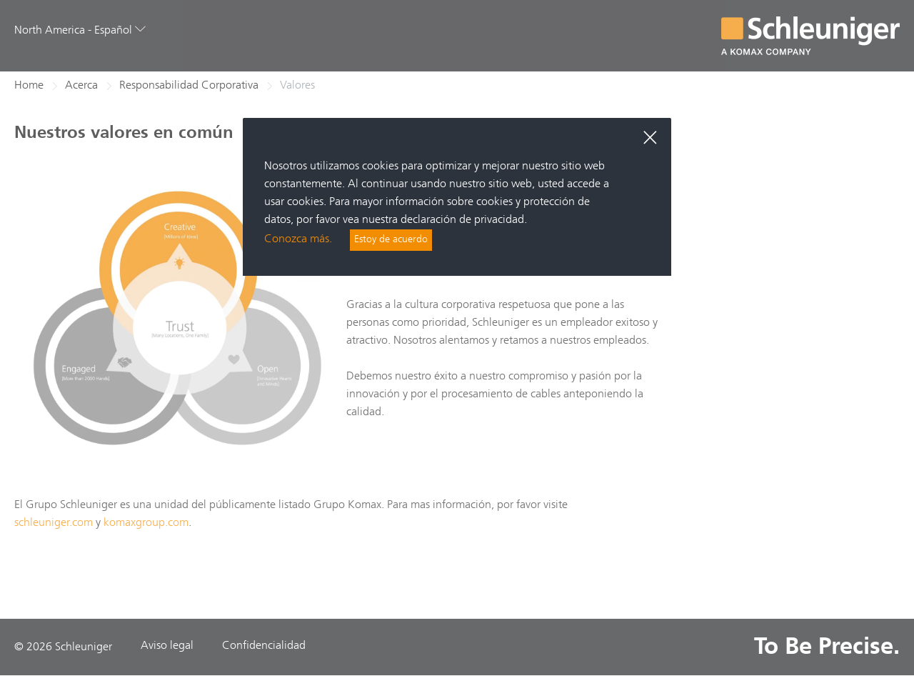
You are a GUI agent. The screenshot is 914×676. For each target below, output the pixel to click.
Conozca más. (298, 241)
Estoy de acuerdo (395, 241)
